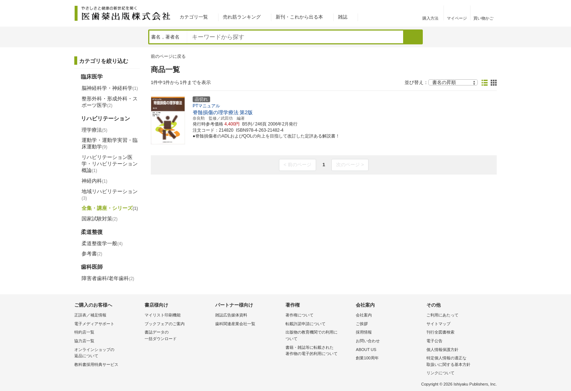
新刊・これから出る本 (299, 17)
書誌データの (178, 336)
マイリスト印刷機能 (163, 315)
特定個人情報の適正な (459, 362)
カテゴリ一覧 (194, 17)
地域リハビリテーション (110, 194)
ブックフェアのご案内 (165, 324)
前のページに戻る (168, 56)
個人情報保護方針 (442, 349)
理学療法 (94, 130)
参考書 (92, 253)
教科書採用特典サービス (96, 364)
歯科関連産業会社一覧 (235, 324)
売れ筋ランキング (242, 17)
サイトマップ (438, 324)
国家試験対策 (100, 219)
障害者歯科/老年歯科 (108, 278)
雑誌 (342, 17)
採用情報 (364, 332)
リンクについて (440, 373)
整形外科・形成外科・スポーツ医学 (110, 102)
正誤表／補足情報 (90, 315)
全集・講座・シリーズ (110, 208)
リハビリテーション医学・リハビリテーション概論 (110, 163)
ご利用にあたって (442, 315)
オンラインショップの (107, 353)
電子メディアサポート (94, 324)
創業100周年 (367, 358)
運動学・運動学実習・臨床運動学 (110, 143)
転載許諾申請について (306, 324)
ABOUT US (366, 349)
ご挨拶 (362, 324)
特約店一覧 (84, 332)
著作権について (300, 315)
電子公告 (434, 341)
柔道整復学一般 (102, 243)
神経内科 (94, 181)
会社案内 (364, 315)
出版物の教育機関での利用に (319, 336)
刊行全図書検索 (440, 332)
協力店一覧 (84, 341)
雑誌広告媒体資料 (231, 315)
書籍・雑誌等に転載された (319, 351)
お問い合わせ (368, 341)
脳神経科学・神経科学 (110, 88)
